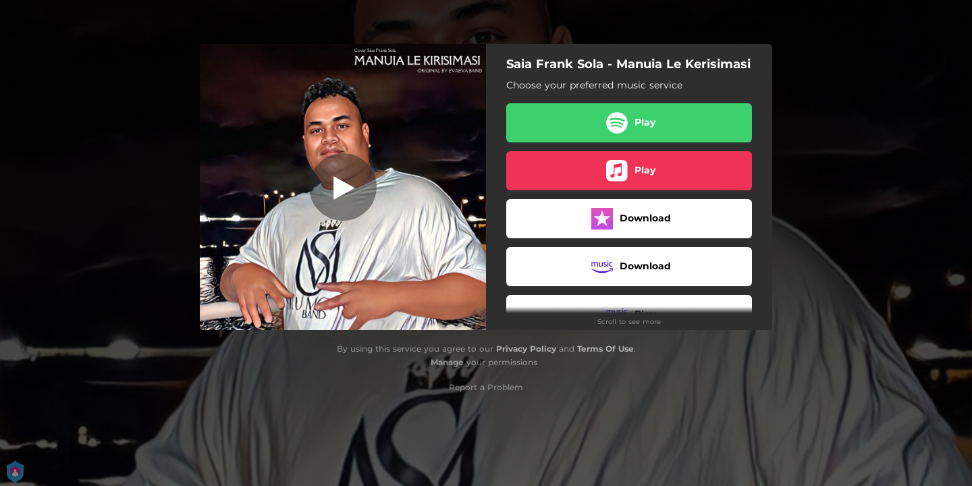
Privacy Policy (526, 349)
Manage (447, 362)
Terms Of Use (605, 349)
